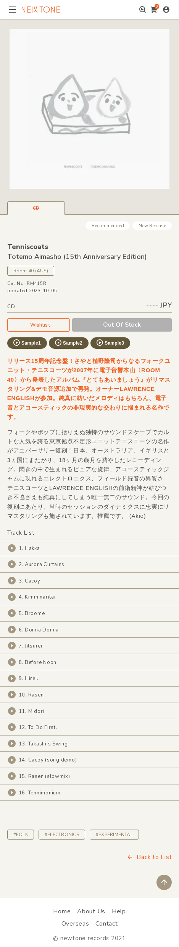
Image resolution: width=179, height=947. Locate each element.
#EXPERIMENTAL (114, 834)
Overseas (75, 923)
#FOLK (20, 834)
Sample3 (110, 343)
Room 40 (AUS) (30, 271)
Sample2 (68, 343)
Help (119, 911)
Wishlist (38, 324)
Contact (106, 923)
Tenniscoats (27, 246)
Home (62, 911)
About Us (91, 911)
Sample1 (27, 343)
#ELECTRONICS (62, 834)
